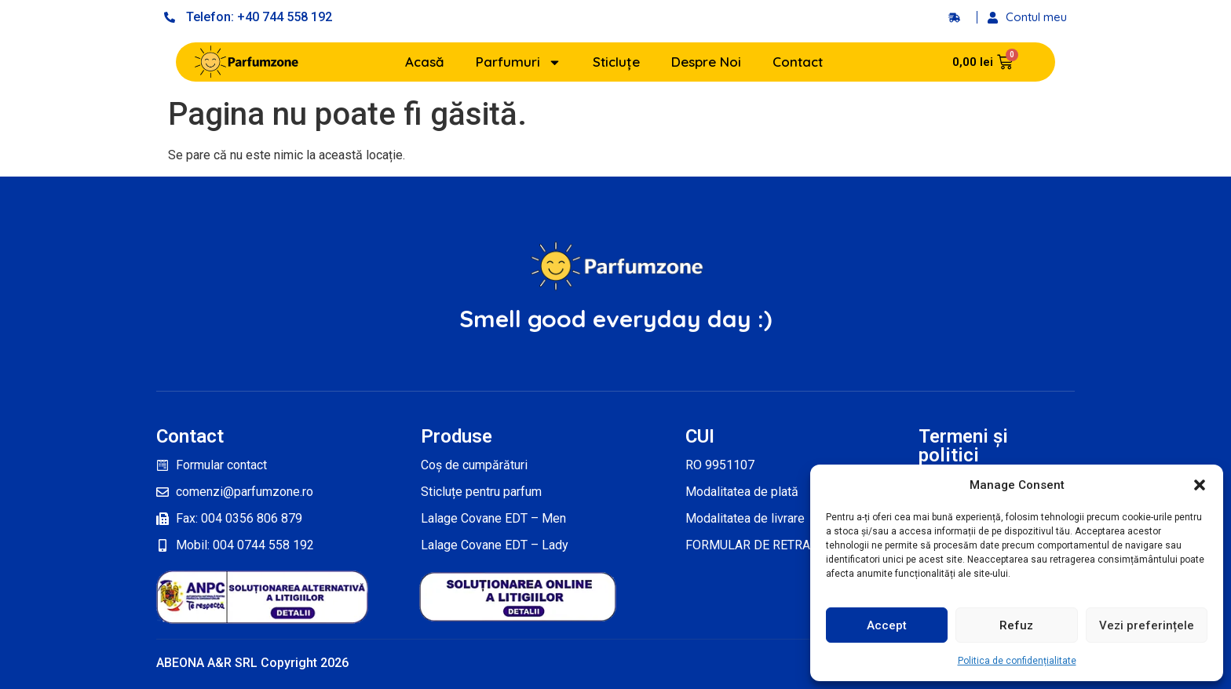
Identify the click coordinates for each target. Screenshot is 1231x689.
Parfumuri (518, 62)
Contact (798, 61)
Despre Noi (706, 61)
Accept (887, 625)
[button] (1199, 485)
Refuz (1016, 625)
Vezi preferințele (1146, 625)
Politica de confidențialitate (1017, 660)
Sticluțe (616, 61)
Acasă (424, 61)
